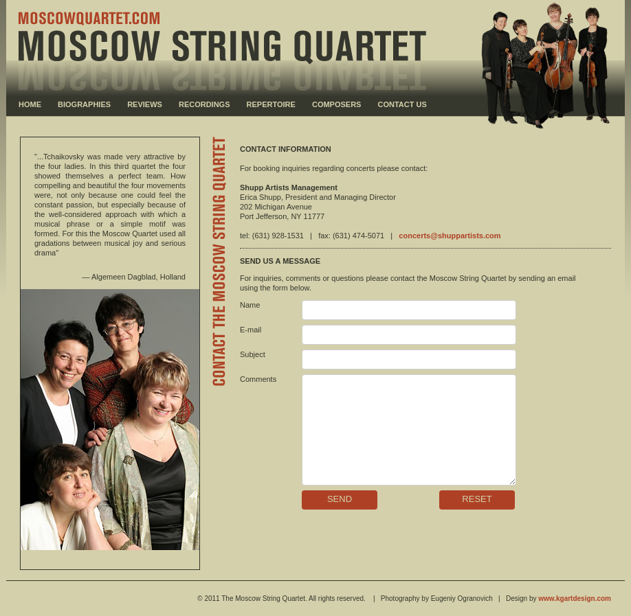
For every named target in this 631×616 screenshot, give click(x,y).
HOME (30, 104)
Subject (252, 354)
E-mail (250, 330)
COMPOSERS (337, 104)
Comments (258, 379)
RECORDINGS (204, 104)
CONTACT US (402, 104)
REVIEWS (144, 104)
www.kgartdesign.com (574, 598)
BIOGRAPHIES (84, 104)
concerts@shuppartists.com (449, 235)
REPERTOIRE (271, 104)
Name (250, 305)
